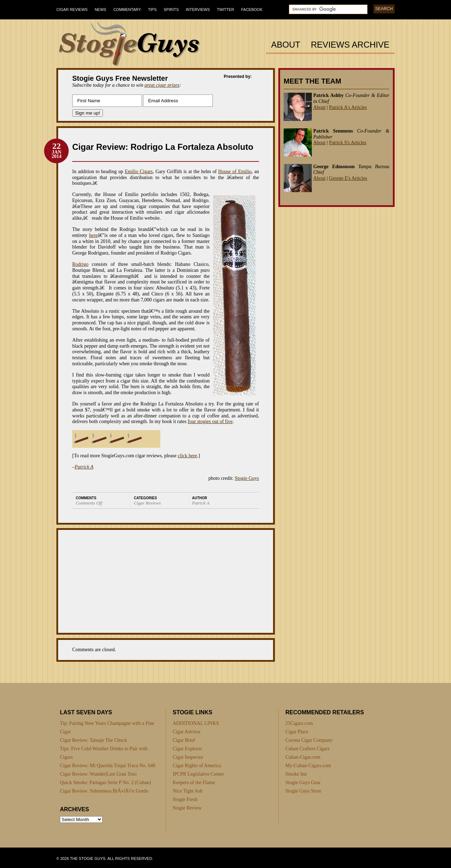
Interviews (198, 9)
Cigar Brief (184, 740)
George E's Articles (348, 178)
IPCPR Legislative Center (198, 774)
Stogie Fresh (185, 799)
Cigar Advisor (186, 731)
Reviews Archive (350, 45)
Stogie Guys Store (303, 791)
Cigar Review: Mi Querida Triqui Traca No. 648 (107, 765)
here (93, 235)
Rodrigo (80, 264)
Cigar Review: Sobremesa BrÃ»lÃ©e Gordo (104, 791)
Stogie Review (187, 808)
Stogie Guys (247, 478)
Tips (152, 9)
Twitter (225, 9)
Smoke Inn (296, 774)
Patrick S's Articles (347, 142)
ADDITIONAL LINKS (196, 723)
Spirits (171, 9)
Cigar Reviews (72, 9)
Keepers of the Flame (194, 782)
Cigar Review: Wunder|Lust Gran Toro (98, 774)
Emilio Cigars (139, 171)
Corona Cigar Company (309, 740)
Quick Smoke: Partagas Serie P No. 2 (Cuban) (105, 782)
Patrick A (84, 467)
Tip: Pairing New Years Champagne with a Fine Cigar (107, 727)
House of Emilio (235, 171)
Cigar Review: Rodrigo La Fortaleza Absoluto (162, 147)
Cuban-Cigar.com (302, 757)
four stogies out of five (210, 421)
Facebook (251, 9)
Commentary (127, 9)
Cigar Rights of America (197, 765)
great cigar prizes (161, 85)
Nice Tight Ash (188, 791)
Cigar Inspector (188, 757)
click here (187, 455)
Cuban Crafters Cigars (307, 748)
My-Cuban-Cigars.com (308, 765)
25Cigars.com (299, 723)
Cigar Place (296, 731)
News (100, 9)
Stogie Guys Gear (303, 782)
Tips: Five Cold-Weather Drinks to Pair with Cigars (104, 753)
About (286, 45)
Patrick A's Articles (348, 107)
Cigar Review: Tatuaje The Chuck (93, 740)
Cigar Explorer (187, 748)
